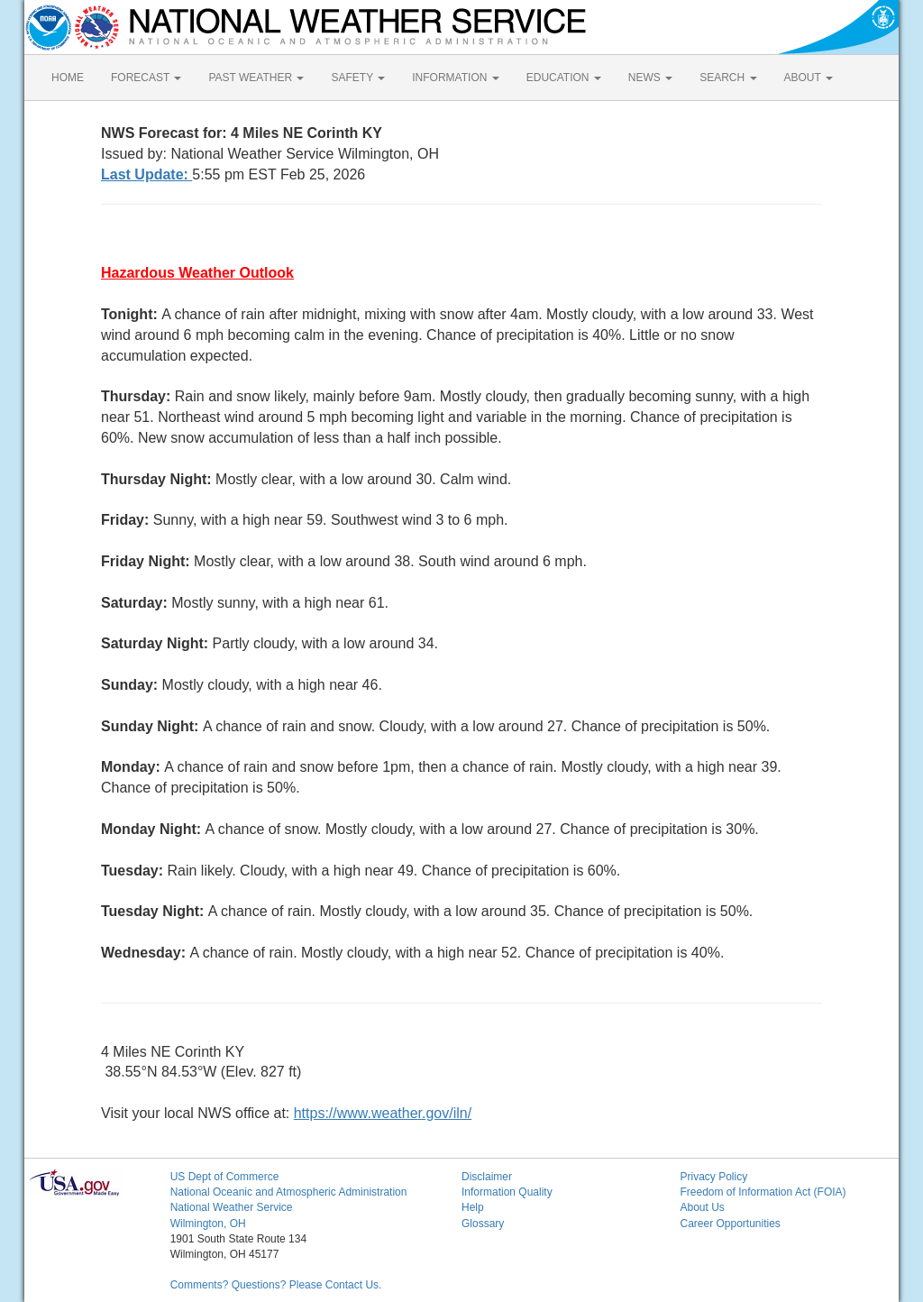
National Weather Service (231, 1207)
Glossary (483, 1223)
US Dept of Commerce (224, 1176)
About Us (702, 1207)
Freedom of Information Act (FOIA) (762, 1192)
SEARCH (727, 77)
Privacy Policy (713, 1176)
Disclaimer (487, 1176)
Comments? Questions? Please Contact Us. (276, 1285)
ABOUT (808, 77)
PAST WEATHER (256, 77)
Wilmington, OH (208, 1223)
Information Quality (507, 1192)
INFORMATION (455, 77)
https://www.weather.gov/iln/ (382, 1113)
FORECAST (146, 77)
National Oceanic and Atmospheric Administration (288, 1192)
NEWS (650, 77)
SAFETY (358, 77)
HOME (67, 77)
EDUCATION (563, 77)
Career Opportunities (730, 1223)
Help (473, 1207)
